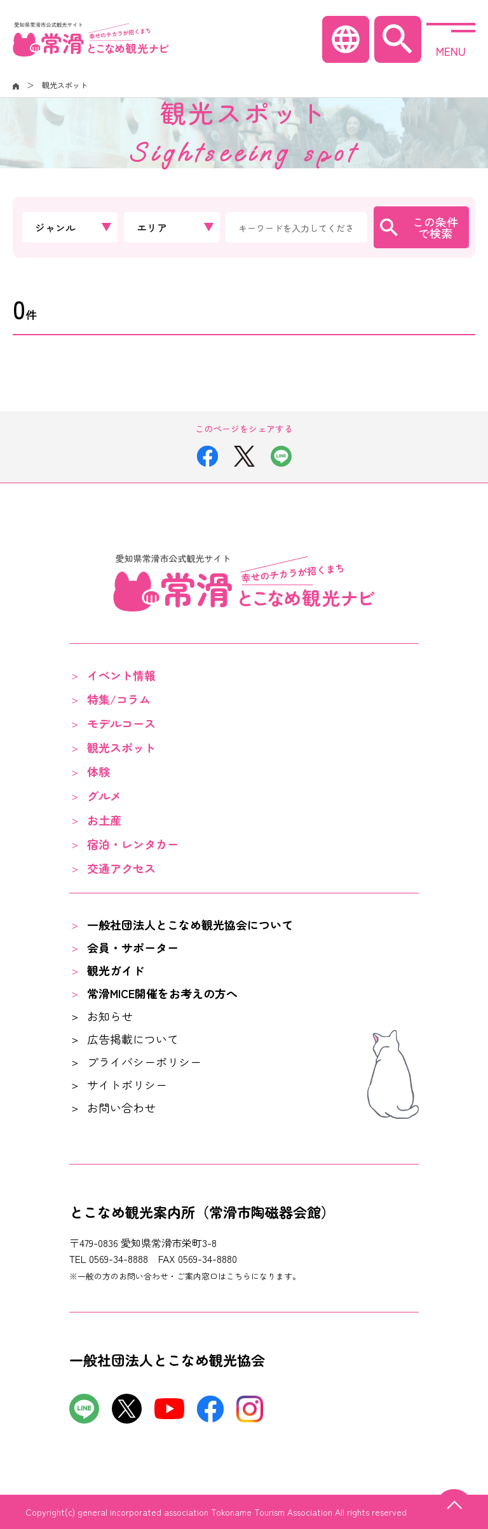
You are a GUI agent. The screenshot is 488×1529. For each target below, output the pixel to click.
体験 (98, 771)
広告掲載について (133, 1039)
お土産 (104, 819)
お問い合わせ (121, 1107)
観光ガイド (115, 970)
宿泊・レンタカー (133, 844)
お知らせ (110, 1016)
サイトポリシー (127, 1084)
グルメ (104, 795)
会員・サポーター (133, 947)
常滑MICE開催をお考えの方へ (162, 993)
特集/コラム (119, 699)
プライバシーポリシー (144, 1061)
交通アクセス (121, 868)
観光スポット (121, 747)
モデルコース (121, 723)
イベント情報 (121, 675)
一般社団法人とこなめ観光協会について (190, 924)
